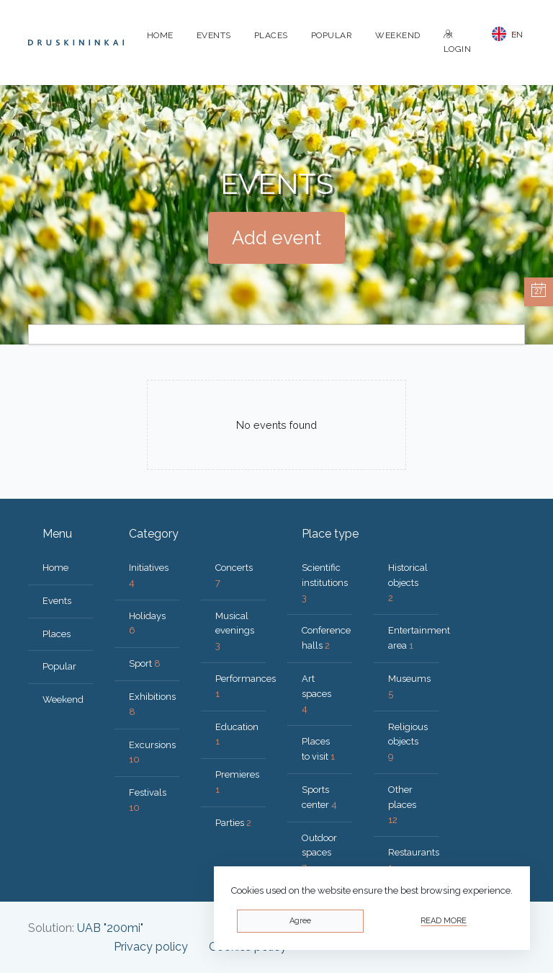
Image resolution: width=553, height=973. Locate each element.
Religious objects (408, 742)
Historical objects (408, 582)
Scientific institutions (325, 582)
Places (271, 35)
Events (214, 35)
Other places (402, 804)
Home (160, 35)
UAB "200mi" (110, 928)
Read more (444, 920)
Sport (145, 663)
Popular (332, 35)
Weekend (398, 35)
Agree (300, 920)
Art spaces (316, 693)
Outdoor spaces (319, 853)
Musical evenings (234, 631)
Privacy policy (151, 947)
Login (458, 42)
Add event (276, 238)
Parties (233, 822)
